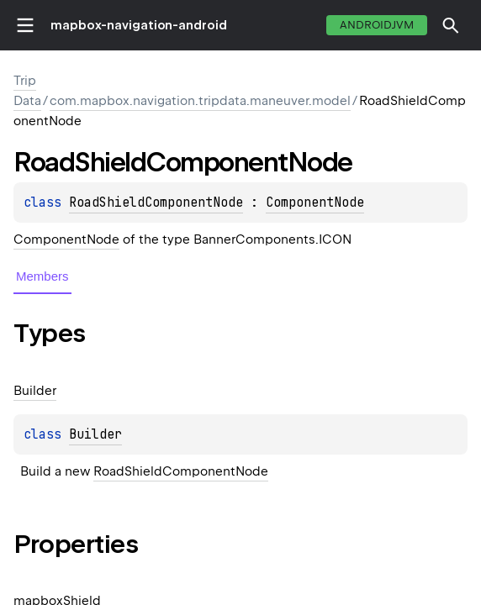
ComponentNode (315, 202)
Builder (95, 434)
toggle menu (25, 25)
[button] (451, 25)
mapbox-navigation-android (138, 25)
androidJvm (377, 24)
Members (42, 276)
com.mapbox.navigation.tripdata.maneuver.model (200, 100)
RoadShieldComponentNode (156, 202)
